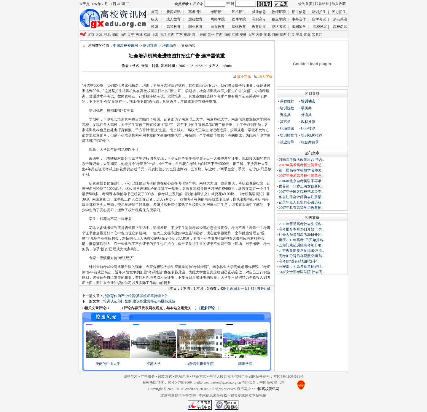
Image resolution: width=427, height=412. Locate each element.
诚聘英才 (130, 376)
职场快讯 (287, 128)
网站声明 (182, 376)
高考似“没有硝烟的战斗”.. (299, 261)
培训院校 (287, 108)
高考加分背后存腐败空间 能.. (301, 256)
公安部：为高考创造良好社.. (301, 266)
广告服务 (148, 376)
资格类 (285, 115)
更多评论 (207, 308)
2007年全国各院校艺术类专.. (301, 192)
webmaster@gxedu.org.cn (222, 382)
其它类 (285, 122)
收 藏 (266, 288)
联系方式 (199, 376)
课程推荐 (287, 101)
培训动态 (169, 46)
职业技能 (308, 128)
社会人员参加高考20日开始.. (301, 235)
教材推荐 (308, 122)
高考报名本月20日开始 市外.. (301, 229)
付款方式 (165, 376)
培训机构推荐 (311, 135)
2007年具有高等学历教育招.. (301, 208)
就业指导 (287, 142)
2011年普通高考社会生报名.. (301, 224)
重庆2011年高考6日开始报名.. (302, 240)
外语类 (306, 115)
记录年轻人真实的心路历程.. (301, 202)
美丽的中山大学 (107, 364)
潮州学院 (245, 364)
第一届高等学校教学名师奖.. (301, 170)
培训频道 (150, 46)
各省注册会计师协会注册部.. (301, 197)
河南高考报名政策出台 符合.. (301, 160)
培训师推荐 (289, 135)
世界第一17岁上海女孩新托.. (301, 186)
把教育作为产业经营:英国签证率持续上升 (135, 296)
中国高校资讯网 (125, 46)
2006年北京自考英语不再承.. (301, 181)
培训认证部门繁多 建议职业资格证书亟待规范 (139, 301)
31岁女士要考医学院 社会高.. (301, 272)
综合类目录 (310, 142)
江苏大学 (153, 364)
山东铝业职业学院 (199, 364)
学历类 (306, 108)
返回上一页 (239, 288)
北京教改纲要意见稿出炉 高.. (301, 251)
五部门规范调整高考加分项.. (301, 245)
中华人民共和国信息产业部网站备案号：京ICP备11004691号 (256, 376)
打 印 (255, 288)
